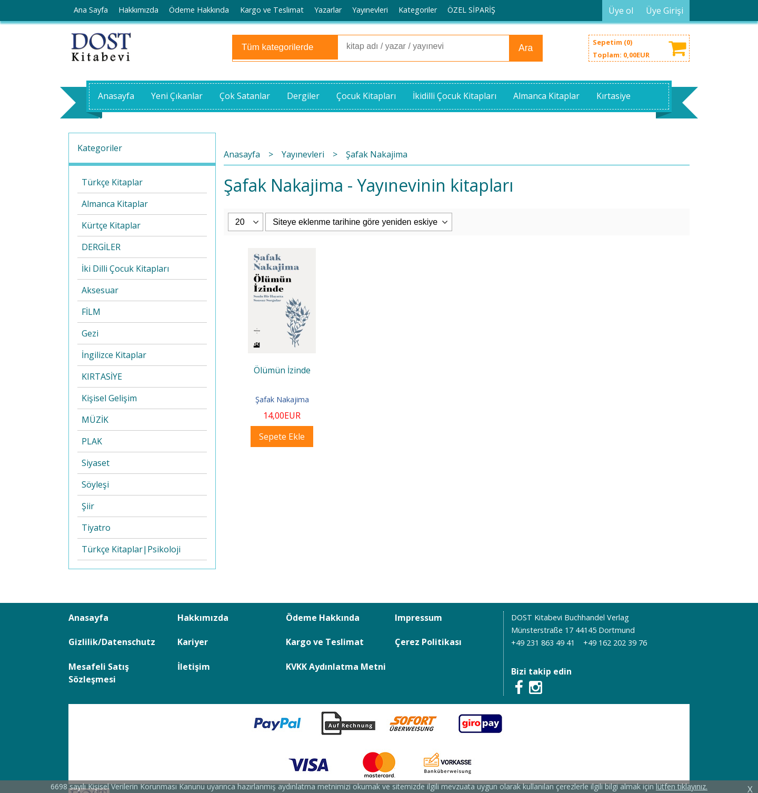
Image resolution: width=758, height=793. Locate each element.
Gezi (90, 333)
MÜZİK (95, 419)
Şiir (88, 506)
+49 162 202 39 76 (615, 643)
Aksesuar (100, 290)
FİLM (91, 312)
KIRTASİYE (102, 376)
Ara (525, 48)
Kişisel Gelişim (109, 398)
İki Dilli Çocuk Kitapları (125, 268)
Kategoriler (99, 148)
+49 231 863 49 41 (543, 643)
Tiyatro (96, 527)
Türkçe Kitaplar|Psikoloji (131, 549)
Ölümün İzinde (282, 370)
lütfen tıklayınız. (681, 786)
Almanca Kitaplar (115, 204)
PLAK (92, 441)
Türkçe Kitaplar (112, 182)
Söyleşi (95, 484)
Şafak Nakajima (282, 399)
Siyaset (95, 463)
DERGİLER (101, 247)
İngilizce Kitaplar (114, 355)
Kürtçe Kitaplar (111, 225)
